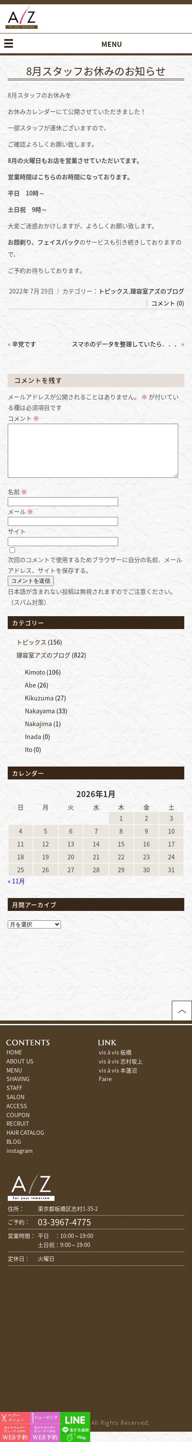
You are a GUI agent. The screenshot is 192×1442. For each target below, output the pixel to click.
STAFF (14, 1098)
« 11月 (16, 891)
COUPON (18, 1125)
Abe (30, 695)
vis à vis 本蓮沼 (118, 1080)
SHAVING (18, 1089)
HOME (14, 1062)
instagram (19, 1161)
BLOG (13, 1152)
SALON (15, 1107)
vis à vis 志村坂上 (121, 1071)
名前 (17, 502)
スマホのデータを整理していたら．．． (126, 343)
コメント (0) (167, 303)
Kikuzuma (39, 708)
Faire (105, 1089)
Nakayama (40, 721)
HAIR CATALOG (25, 1143)
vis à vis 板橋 (115, 1062)
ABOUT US (20, 1071)
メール (20, 521)
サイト (17, 541)
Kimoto (35, 682)
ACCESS (16, 1116)
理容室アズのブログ (157, 291)
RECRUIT (17, 1134)
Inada (33, 746)
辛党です (24, 343)
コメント (23, 418)
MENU (14, 1080)
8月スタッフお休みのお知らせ (96, 71)
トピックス (113, 291)
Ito (28, 759)
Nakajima (38, 734)
